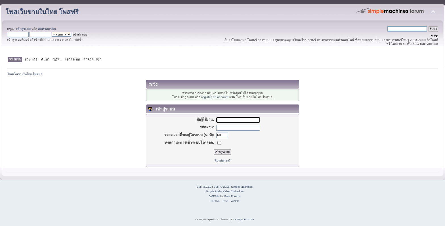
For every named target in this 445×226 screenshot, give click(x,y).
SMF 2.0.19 (204, 186)
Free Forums (232, 196)
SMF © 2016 (222, 186)
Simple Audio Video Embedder (224, 191)
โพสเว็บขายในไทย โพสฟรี (42, 12)
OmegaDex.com (243, 219)
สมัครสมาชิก (47, 29)
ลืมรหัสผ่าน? (223, 160)
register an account (214, 97)
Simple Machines (242, 186)
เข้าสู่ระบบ (23, 29)
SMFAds (214, 196)
